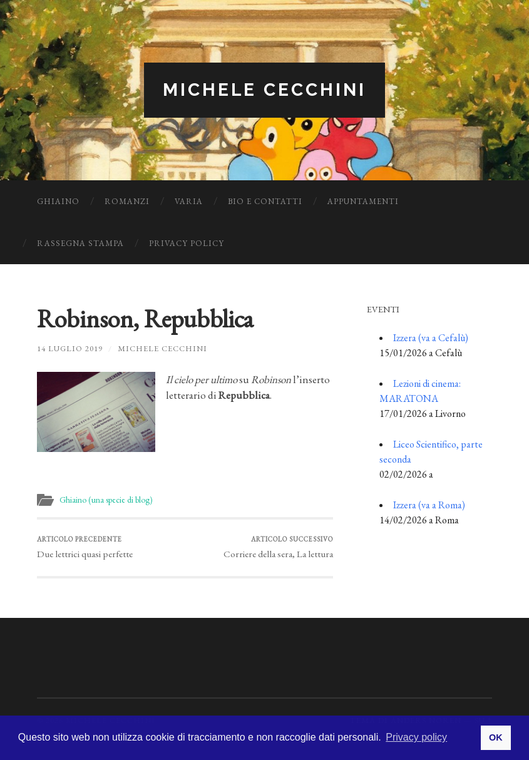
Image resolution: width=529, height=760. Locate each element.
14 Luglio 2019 (70, 348)
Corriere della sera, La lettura (278, 547)
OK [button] (496, 737)
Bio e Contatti (265, 201)
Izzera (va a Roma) (429, 504)
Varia (189, 201)
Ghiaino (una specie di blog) (106, 499)
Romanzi (127, 201)
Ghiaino (58, 201)
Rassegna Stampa (80, 243)
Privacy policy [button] (416, 737)
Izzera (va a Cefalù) (430, 337)
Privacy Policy (186, 243)
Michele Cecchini (264, 90)
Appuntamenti (363, 201)
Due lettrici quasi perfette (85, 547)
